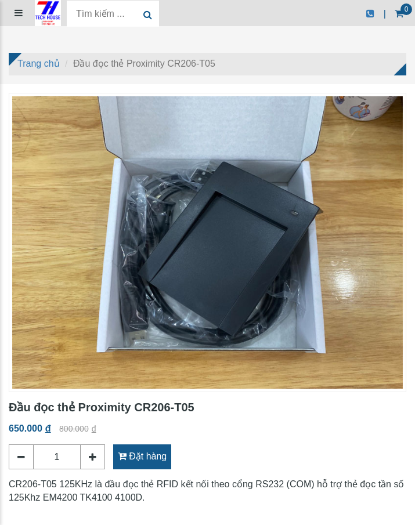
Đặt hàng (142, 456)
